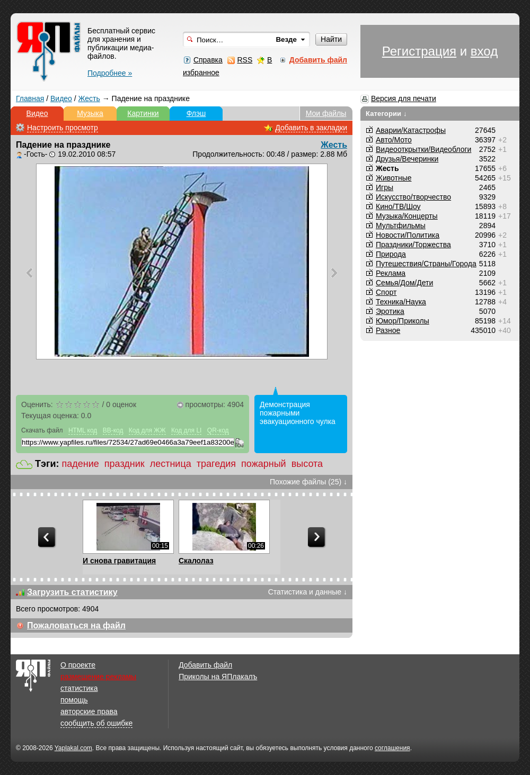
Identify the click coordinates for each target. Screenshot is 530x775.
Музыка (90, 113)
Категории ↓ (386, 114)
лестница (170, 463)
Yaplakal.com (73, 748)
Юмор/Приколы (402, 321)
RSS (244, 60)
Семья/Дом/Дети (404, 282)
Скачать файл (42, 430)
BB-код (113, 430)
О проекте (77, 665)
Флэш (196, 113)
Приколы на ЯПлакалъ (218, 676)
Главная (30, 98)
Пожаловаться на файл (76, 625)
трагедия (216, 463)
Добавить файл (205, 665)
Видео (61, 98)
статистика (79, 688)
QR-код (218, 430)
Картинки (142, 113)
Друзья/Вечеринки (407, 159)
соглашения (392, 748)
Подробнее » (109, 73)
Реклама (390, 273)
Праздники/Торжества (413, 244)
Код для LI (186, 430)
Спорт (386, 292)
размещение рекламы (98, 676)
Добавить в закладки (311, 127)
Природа (391, 254)
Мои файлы (326, 113)
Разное (388, 330)
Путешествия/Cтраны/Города (426, 263)
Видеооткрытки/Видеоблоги (423, 149)
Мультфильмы (401, 225)
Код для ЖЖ (147, 430)
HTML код (82, 430)
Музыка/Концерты (407, 216)
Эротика (390, 311)
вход (484, 51)
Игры (384, 187)
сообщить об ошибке (96, 723)
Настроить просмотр (62, 127)
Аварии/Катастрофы (411, 130)
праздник (124, 463)
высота (307, 463)
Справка (208, 60)
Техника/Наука (401, 302)
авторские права (89, 711)
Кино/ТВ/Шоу (398, 206)
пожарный (263, 463)
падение (80, 463)
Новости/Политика (407, 235)
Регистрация (419, 51)
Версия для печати (403, 98)
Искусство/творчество (413, 197)
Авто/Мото (394, 140)
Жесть (89, 98)
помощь (74, 700)
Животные (394, 178)
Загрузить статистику (72, 592)
